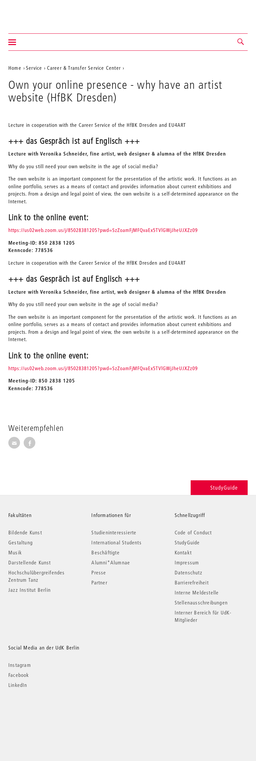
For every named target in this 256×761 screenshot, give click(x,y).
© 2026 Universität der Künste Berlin (43, 713)
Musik (15, 552)
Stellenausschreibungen (201, 602)
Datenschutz (188, 572)
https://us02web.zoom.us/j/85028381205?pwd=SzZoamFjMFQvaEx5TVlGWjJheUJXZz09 (103, 230)
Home (14, 67)
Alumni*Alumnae (110, 562)
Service (34, 67)
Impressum (187, 562)
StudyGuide (219, 487)
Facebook (18, 675)
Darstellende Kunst (29, 562)
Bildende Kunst (25, 532)
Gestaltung (20, 542)
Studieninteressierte (113, 532)
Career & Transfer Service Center (84, 67)
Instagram (19, 665)
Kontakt (183, 552)
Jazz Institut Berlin (29, 589)
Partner (99, 582)
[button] (241, 42)
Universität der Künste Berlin (34, 12)
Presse (98, 572)
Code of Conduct (193, 532)
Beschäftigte (105, 552)
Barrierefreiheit (192, 582)
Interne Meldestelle (197, 592)
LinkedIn (17, 685)
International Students (116, 542)
